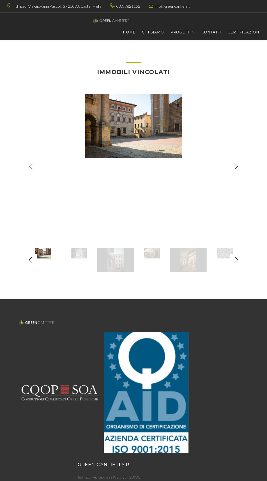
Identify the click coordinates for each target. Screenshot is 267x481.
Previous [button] (31, 166)
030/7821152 (128, 6)
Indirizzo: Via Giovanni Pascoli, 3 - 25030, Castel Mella (57, 6)
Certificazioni (244, 32)
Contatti (211, 32)
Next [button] (236, 166)
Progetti (180, 32)
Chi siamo (153, 32)
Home (129, 32)
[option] (133, 126)
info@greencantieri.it (172, 6)
